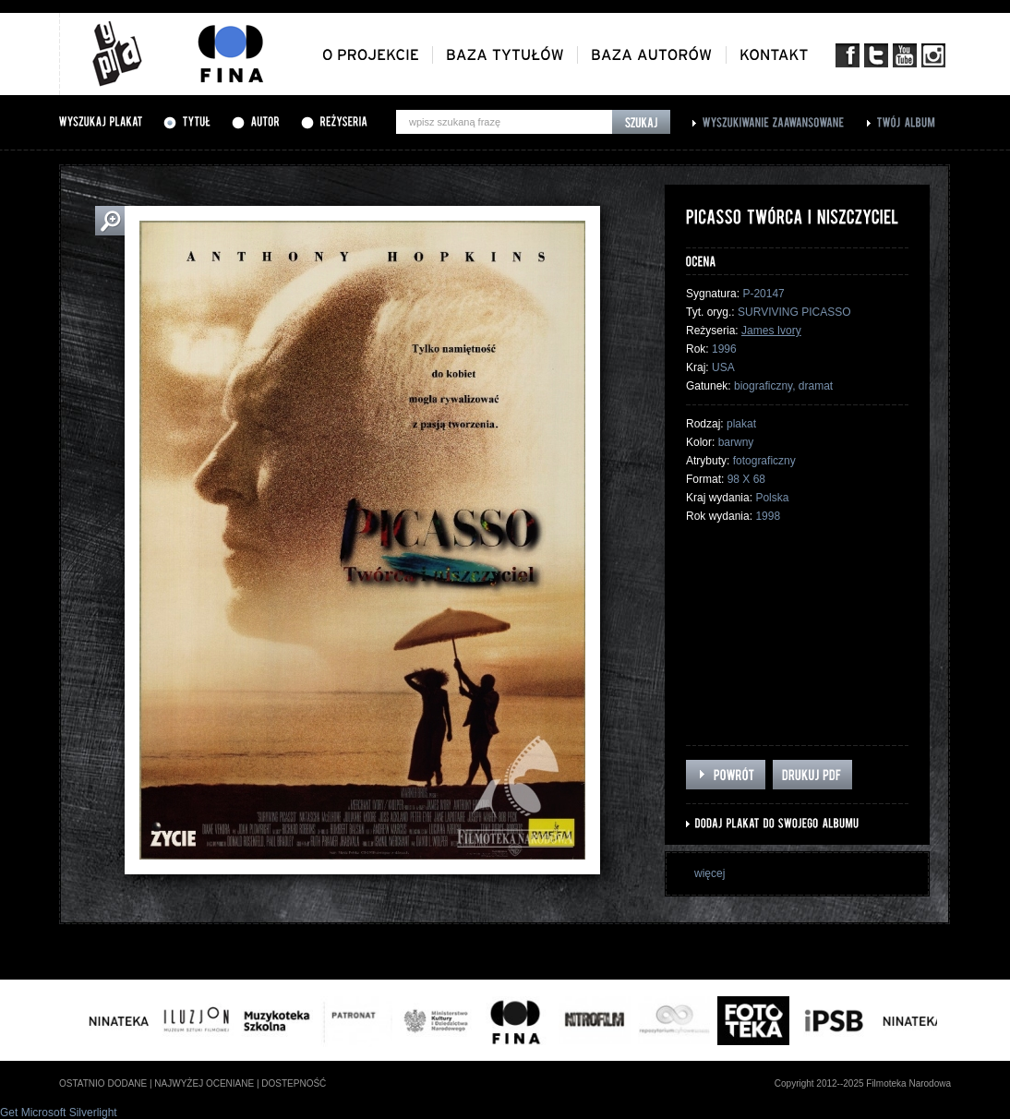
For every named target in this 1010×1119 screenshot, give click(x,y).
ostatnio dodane (103, 1083)
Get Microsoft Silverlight (58, 1112)
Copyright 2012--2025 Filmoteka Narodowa (863, 1083)
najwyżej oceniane (204, 1083)
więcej (709, 873)
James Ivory (771, 330)
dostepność (293, 1083)
